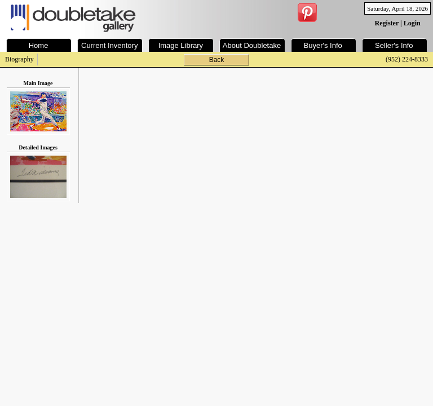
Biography (19, 59)
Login (412, 23)
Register (387, 23)
